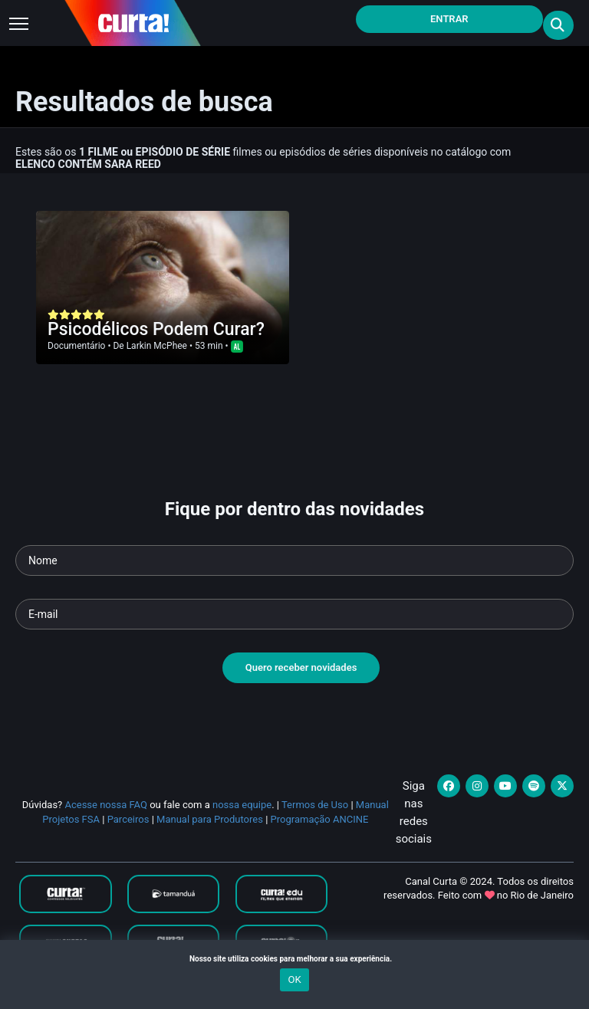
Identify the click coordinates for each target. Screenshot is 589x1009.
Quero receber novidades (301, 667)
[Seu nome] (294, 560)
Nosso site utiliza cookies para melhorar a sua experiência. (294, 959)
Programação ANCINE (320, 819)
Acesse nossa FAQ (105, 804)
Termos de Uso (314, 804)
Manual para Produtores (209, 819)
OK (294, 979)
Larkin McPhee (157, 345)
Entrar (449, 19)
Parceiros (128, 819)
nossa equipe (241, 804)
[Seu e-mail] (294, 614)
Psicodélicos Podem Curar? (156, 329)
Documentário (76, 345)
